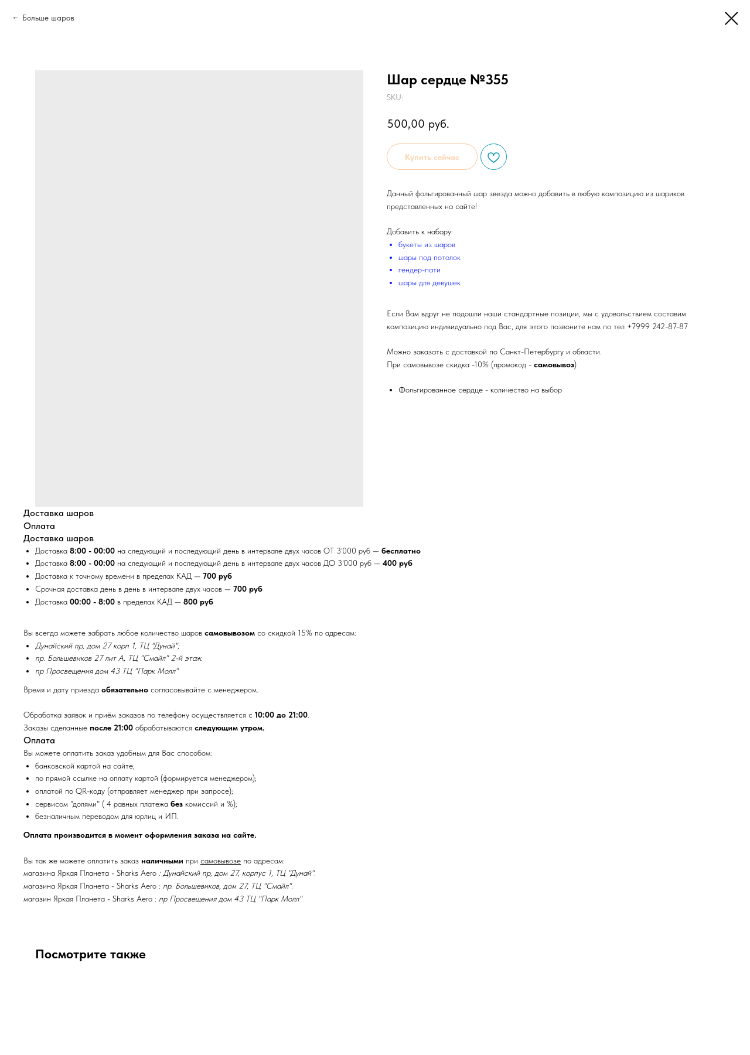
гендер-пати (419, 269)
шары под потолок (429, 257)
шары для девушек (429, 282)
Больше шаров (48, 17)
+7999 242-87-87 (657, 326)
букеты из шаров (426, 244)
